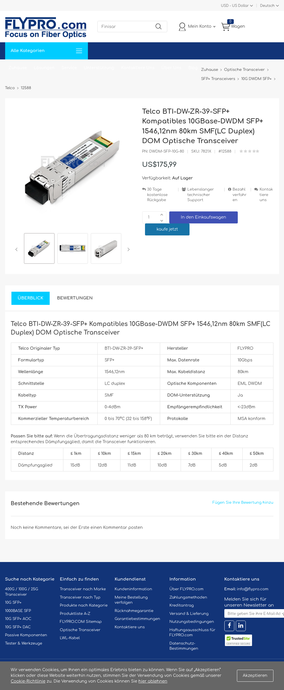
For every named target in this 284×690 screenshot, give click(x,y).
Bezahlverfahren (240, 194)
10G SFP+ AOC (18, 619)
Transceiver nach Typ (80, 597)
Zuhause (18, 68)
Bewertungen (75, 298)
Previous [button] (17, 249)
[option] (39, 249)
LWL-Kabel (70, 638)
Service (69, 68)
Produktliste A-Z (75, 614)
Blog (193, 68)
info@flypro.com (253, 589)
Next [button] (127, 249)
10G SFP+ (13, 603)
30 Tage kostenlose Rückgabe (157, 194)
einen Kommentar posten (116, 527)
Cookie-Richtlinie (28, 681)
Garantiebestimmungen (137, 619)
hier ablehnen (152, 681)
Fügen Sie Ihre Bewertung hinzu (243, 503)
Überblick (30, 298)
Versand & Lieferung (189, 614)
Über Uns (171, 68)
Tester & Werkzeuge (23, 643)
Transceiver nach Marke (83, 589)
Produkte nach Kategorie (84, 605)
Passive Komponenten (26, 635)
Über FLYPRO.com (187, 589)
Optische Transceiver (80, 630)
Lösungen (44, 68)
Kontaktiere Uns (137, 68)
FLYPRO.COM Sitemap (81, 622)
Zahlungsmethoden (188, 597)
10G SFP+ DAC (18, 627)
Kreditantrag (182, 605)
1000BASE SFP (18, 611)
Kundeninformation (133, 589)
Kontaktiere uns (266, 194)
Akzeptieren (255, 675)
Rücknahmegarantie (134, 611)
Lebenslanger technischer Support (200, 194)
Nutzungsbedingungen (192, 622)
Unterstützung (99, 68)
